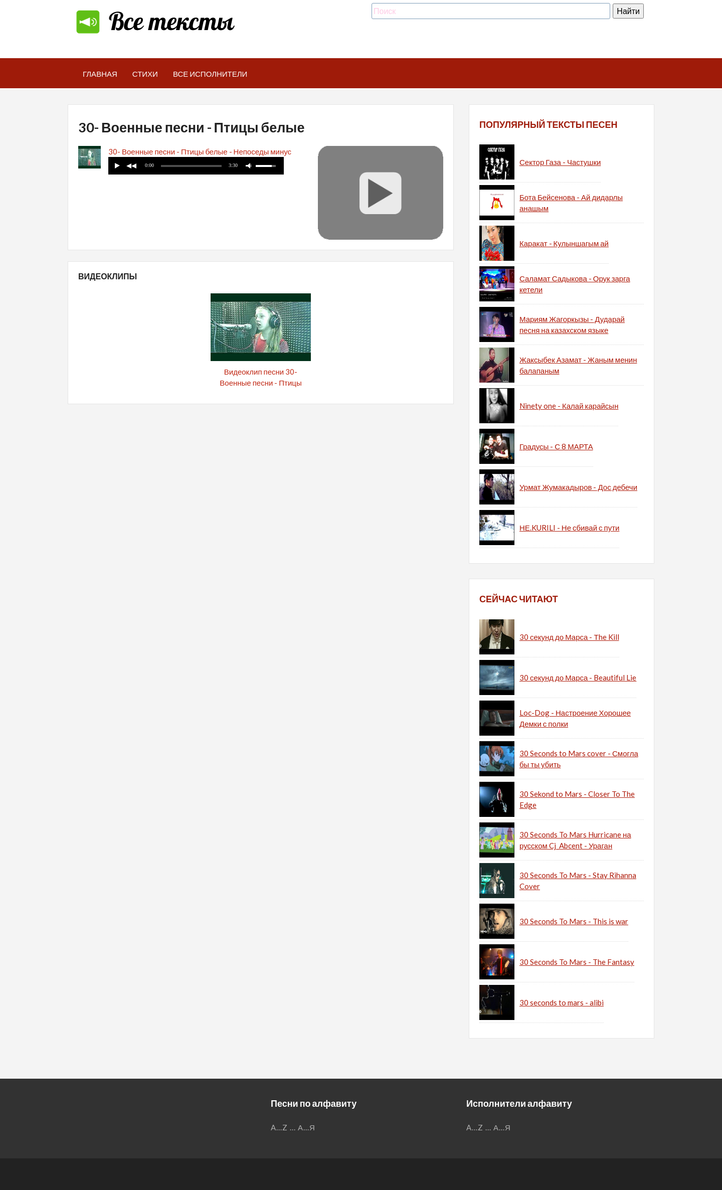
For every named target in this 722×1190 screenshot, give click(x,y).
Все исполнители (210, 73)
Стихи (145, 73)
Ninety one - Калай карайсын (568, 405)
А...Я (306, 1127)
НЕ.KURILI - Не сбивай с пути (569, 527)
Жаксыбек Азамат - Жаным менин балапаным (578, 365)
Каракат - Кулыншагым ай (564, 243)
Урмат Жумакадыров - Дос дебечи (578, 486)
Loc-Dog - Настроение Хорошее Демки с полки (575, 718)
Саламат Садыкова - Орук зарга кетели (574, 284)
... (293, 1127)
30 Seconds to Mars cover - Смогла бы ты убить (578, 759)
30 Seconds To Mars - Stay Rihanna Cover (577, 881)
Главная (100, 73)
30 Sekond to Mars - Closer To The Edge (577, 799)
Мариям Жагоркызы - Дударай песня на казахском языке (572, 324)
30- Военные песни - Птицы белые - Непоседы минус (199, 151)
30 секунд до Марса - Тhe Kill (569, 636)
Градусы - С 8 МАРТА (556, 446)
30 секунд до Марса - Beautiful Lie (577, 677)
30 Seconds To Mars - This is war (573, 921)
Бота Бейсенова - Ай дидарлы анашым (571, 203)
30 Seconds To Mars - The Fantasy (576, 961)
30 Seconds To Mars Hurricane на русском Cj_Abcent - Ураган (575, 840)
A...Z (279, 1127)
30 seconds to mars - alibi (561, 1002)
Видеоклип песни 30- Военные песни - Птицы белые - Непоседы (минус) (261, 383)
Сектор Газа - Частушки (560, 161)
